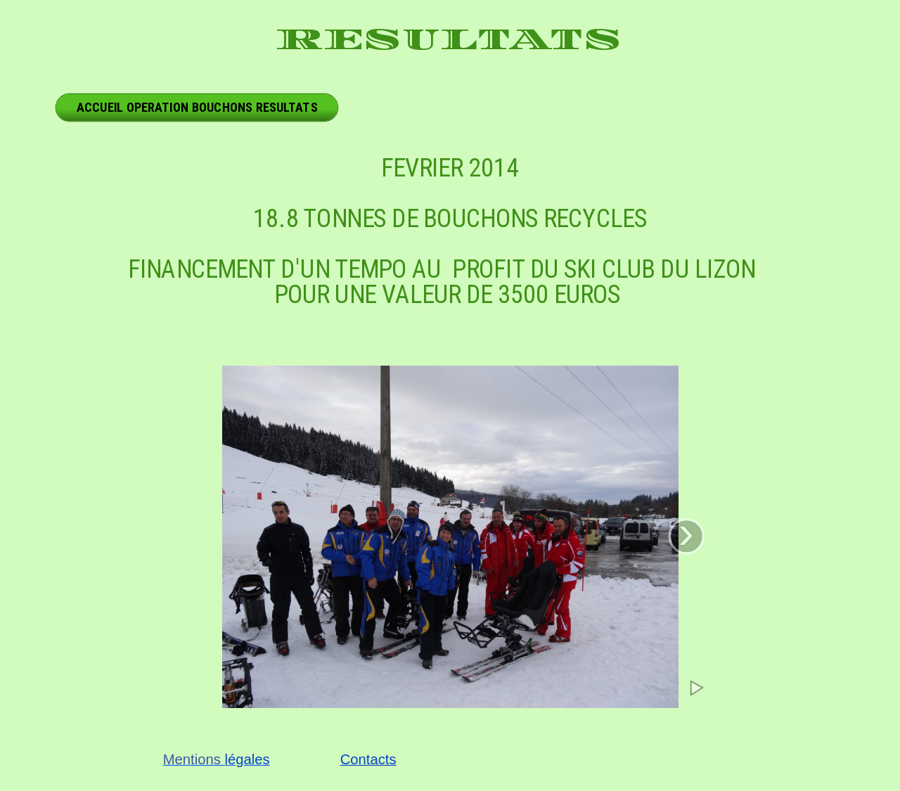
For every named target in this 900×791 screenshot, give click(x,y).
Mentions (192, 760)
